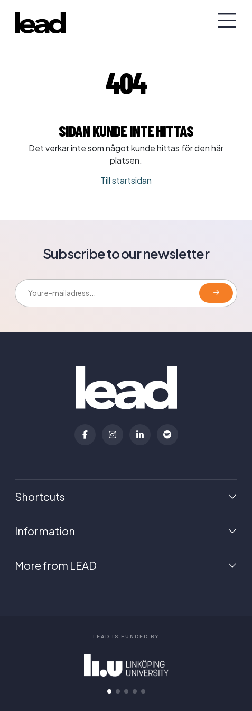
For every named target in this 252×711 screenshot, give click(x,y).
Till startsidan (126, 180)
